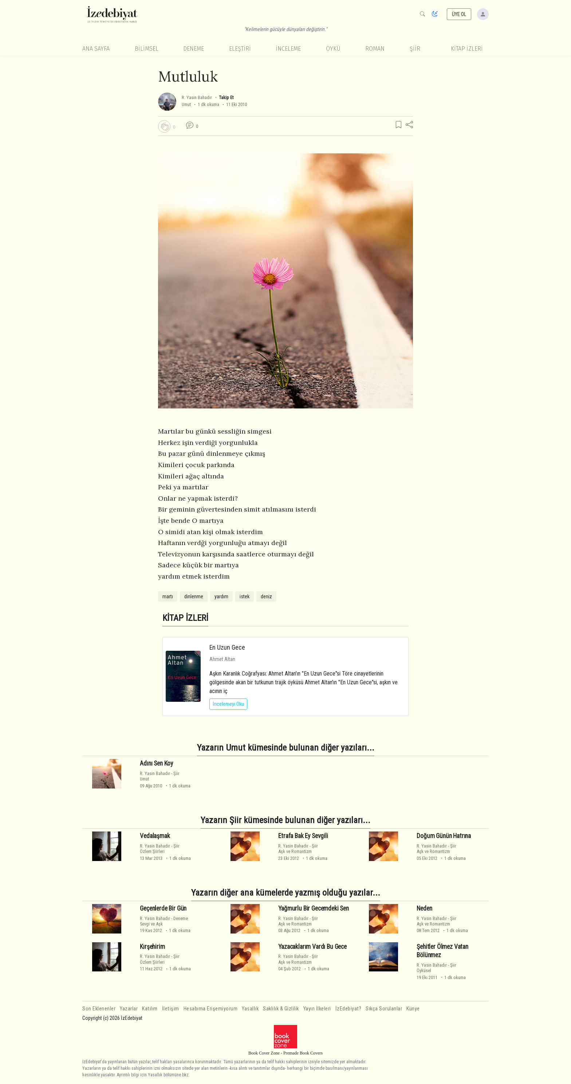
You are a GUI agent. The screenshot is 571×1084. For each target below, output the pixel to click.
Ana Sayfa (96, 48)
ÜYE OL (459, 14)
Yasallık (250, 1009)
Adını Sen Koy (156, 763)
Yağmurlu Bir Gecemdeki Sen (313, 908)
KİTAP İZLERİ (467, 48)
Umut (186, 104)
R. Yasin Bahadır (197, 97)
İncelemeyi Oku (228, 704)
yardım (221, 596)
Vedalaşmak (155, 836)
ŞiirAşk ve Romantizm (298, 848)
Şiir (415, 48)
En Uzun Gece (227, 647)
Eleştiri (240, 48)
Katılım (150, 1009)
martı (167, 596)
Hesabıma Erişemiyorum (211, 1009)
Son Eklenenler (98, 1009)
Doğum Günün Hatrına (444, 836)
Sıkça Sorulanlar (384, 1009)
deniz (266, 596)
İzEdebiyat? (348, 1009)
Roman (375, 48)
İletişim (170, 1009)
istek (244, 596)
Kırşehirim (152, 946)
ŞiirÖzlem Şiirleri (160, 848)
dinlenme (193, 596)
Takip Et (226, 97)
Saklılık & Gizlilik (281, 1009)
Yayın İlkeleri (317, 1009)
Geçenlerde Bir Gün (163, 908)
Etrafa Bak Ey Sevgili (303, 836)
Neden (424, 908)
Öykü (333, 48)
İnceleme (288, 48)
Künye (413, 1009)
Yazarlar (129, 1009)
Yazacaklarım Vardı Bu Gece (312, 946)
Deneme (193, 48)
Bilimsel (146, 48)
